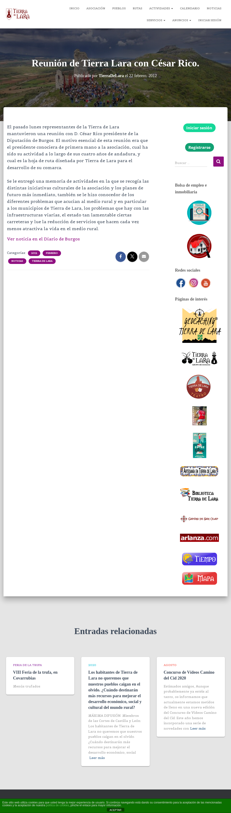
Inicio (74, 8)
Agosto (170, 665)
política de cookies (57, 805)
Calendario (190, 8)
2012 (34, 253)
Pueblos (119, 8)
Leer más (97, 758)
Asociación (95, 8)
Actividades (161, 8)
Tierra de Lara (42, 261)
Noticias (214, 8)
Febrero (52, 253)
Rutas (137, 8)
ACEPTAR (115, 810)
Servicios (156, 20)
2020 (92, 665)
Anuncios (181, 20)
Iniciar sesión (209, 20)
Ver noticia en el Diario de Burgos (43, 239)
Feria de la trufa (27, 665)
